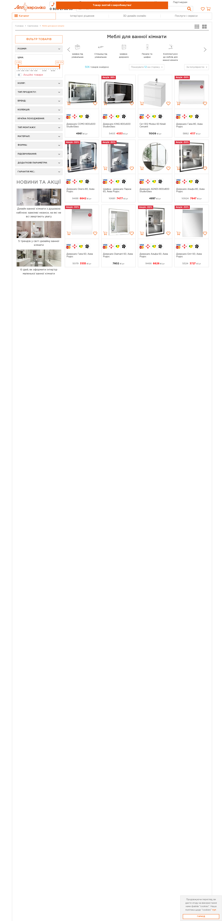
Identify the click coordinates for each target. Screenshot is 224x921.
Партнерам (180, 2)
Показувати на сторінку (145, 67)
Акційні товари (33, 75)
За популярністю (195, 67)
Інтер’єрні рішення (82, 16)
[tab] (53, 4)
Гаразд (201, 916)
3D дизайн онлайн (134, 16)
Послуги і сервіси (186, 16)
